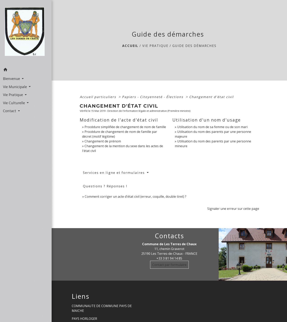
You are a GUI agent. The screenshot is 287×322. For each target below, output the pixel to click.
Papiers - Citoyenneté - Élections (153, 97)
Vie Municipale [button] (15, 86)
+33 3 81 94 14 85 (169, 258)
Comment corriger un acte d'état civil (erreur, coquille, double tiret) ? (135, 196)
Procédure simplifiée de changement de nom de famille (125, 127)
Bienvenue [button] (12, 78)
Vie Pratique (155, 46)
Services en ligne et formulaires (114, 172)
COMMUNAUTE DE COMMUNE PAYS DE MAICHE (102, 308)
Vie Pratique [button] (13, 94)
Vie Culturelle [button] (14, 102)
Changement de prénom (103, 141)
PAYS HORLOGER (84, 318)
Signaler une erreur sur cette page (233, 208)
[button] (26, 70)
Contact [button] (10, 110)
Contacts (169, 236)
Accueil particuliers (98, 97)
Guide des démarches (194, 46)
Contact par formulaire (169, 265)
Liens (80, 296)
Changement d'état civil (211, 97)
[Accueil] (26, 32)
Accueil (130, 46)
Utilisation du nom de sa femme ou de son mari (212, 127)
